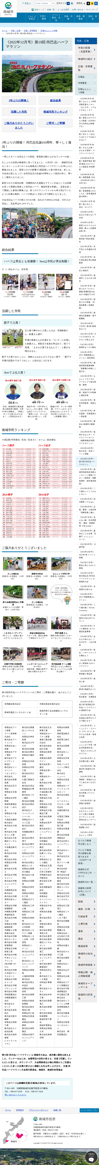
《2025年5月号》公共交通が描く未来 (87, 759)
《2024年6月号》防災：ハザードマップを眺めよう (87, 653)
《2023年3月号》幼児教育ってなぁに (87, 500)
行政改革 (83, 916)
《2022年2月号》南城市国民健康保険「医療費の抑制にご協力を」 (87, 367)
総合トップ (39, 10)
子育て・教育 (44, 17)
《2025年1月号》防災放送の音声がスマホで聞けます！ (87, 718)
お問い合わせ (77, 10)
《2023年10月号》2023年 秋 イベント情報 (87, 555)
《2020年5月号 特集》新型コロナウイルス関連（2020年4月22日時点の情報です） (87, 121)
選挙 (80, 931)
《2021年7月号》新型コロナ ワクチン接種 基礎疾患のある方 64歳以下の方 (87, 290)
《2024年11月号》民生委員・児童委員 (87, 695)
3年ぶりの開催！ (19, 100)
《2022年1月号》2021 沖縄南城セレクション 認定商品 (87, 355)
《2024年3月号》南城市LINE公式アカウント (87, 618)
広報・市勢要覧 (85, 68)
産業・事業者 (80, 17)
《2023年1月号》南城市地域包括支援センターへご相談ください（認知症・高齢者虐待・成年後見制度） (87, 476)
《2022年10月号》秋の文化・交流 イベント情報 (87, 451)
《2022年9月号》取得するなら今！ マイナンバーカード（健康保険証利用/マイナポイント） (87, 437)
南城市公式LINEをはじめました (85, 872)
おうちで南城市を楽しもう (84, 842)
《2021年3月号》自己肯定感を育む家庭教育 (87, 260)
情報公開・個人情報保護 (85, 974)
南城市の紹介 (85, 59)
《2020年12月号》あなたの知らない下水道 (87, 215)
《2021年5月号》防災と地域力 (87, 269)
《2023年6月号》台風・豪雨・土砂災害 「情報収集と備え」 (87, 509)
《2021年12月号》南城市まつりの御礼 (87, 346)
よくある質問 (63, 10)
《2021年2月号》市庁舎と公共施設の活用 (87, 249)
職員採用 (83, 946)
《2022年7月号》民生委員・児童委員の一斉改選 (87, 413)
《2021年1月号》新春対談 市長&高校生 (87, 239)
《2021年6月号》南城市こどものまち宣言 (87, 278)
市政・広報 (68, 17)
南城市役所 (47, 1119)
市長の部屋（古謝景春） (85, 50)
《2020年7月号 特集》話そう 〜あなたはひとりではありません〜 (87, 135)
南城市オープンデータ (85, 985)
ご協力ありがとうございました (19, 125)
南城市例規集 (85, 965)
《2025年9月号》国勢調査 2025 (87, 826)
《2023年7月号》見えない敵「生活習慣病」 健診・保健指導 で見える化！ (87, 521)
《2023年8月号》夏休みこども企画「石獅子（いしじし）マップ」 (87, 535)
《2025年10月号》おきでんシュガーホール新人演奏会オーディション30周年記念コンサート (87, 814)
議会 (80, 938)
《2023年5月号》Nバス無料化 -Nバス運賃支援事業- (87, 629)
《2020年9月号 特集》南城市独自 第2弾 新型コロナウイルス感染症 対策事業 (87, 164)
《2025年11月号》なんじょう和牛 (86, 833)
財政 (80, 901)
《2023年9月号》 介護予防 (87, 545)
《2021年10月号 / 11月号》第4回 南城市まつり (87, 326)
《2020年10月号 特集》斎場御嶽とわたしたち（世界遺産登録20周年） (87, 192)
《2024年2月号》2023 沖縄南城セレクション (87, 597)
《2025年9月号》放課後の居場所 (87, 802)
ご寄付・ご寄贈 (55, 123)
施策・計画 (84, 909)
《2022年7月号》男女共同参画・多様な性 (87, 403)
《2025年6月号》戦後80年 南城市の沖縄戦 (87, 769)
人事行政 (83, 924)
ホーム (8, 1110)
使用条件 (20, 1110)
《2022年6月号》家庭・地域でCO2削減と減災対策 (87, 392)
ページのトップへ (90, 1110)
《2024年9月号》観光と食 (87, 680)
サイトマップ (92, 10)
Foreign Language (41, 3)
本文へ (28, 3)
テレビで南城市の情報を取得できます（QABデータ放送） (84, 856)
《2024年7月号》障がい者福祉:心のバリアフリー (87, 663)
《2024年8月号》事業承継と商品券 (87, 672)
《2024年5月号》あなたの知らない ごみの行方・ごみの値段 (87, 640)
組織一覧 (57, 1110)
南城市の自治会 (85, 955)
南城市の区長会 (85, 996)
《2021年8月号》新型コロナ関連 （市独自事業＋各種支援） (87, 303)
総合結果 (55, 100)
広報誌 (81, 77)
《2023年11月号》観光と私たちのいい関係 (87, 565)
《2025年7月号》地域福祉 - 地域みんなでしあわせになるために (87, 781)
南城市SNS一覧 (85, 882)
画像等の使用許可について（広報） (84, 891)
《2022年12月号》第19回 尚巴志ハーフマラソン (87, 462)
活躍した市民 (19, 111)
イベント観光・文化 (56, 17)
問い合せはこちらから (15, 1095)
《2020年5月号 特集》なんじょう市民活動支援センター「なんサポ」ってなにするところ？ (87, 104)
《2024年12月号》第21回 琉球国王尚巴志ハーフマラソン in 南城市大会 (87, 706)
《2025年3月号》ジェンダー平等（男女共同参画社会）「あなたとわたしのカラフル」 (87, 748)
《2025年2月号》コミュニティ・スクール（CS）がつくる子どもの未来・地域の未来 (87, 731)
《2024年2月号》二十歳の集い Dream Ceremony (87, 607)
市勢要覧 (82, 83)
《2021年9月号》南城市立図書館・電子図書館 (87, 315)
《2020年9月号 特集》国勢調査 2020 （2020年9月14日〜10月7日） (87, 179)
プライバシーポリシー (38, 1110)
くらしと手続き (32, 17)
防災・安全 (93, 17)
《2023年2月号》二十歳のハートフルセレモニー (87, 491)
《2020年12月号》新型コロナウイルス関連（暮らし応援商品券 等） (87, 227)
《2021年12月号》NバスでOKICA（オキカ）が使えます (87, 337)
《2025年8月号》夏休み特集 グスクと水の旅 (87, 793)
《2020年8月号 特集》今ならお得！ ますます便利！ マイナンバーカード (87, 149)
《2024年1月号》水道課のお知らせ (87, 587)
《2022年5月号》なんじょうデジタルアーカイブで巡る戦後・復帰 (87, 380)
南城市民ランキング (55, 111)
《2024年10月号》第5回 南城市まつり (87, 687)
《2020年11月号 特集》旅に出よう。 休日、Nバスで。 (87, 204)
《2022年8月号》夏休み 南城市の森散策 (87, 424)
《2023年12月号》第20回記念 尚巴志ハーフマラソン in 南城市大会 (87, 577)
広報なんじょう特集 (84, 91)
